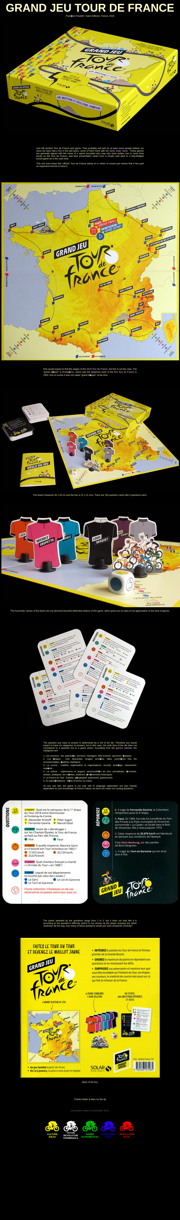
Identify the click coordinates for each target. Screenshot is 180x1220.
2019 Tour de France (97, 369)
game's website (124, 748)
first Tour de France (124, 372)
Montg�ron (68, 372)
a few (59, 151)
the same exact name (117, 151)
